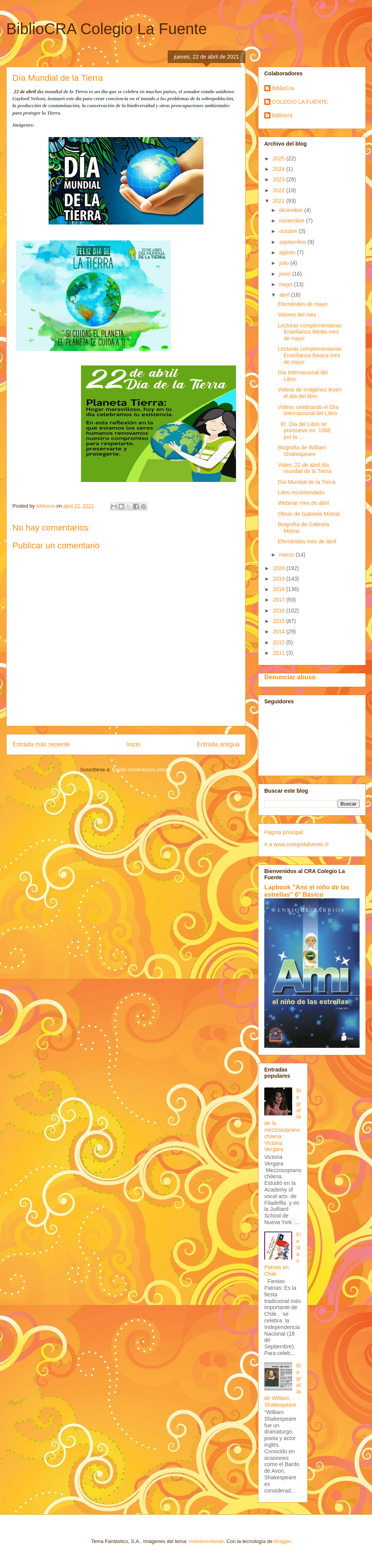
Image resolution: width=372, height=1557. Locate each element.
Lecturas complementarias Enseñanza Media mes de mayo (309, 332)
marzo (287, 554)
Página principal (283, 832)
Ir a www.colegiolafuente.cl (296, 844)
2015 (279, 621)
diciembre (291, 210)
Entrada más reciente (41, 744)
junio (285, 274)
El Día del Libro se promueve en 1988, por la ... (305, 430)
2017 (279, 600)
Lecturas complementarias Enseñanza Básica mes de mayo (309, 355)
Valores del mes (297, 314)
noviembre (292, 220)
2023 (279, 179)
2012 (279, 642)
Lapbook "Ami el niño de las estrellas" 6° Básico (307, 891)
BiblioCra (283, 88)
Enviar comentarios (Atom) (142, 769)
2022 (279, 190)
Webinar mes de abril (303, 503)
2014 (279, 631)
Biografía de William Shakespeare (302, 450)
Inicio (133, 744)
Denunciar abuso (290, 676)
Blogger (282, 1541)
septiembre (293, 242)
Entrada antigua (218, 744)
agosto (288, 252)
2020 (279, 568)
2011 (279, 653)
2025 (279, 158)
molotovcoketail (206, 1541)
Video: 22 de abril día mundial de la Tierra (304, 468)
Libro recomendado (301, 492)
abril (285, 295)
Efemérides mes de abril (307, 541)
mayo (286, 284)
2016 (279, 610)
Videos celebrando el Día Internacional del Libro (308, 410)
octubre (289, 231)
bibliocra (282, 115)
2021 (279, 201)
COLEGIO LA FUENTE (300, 102)
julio (284, 263)
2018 (279, 589)
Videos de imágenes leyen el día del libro (309, 392)
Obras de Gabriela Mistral (309, 514)
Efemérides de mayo (302, 304)
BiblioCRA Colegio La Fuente (106, 28)
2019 (279, 579)
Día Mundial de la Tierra (307, 482)
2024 (279, 169)
